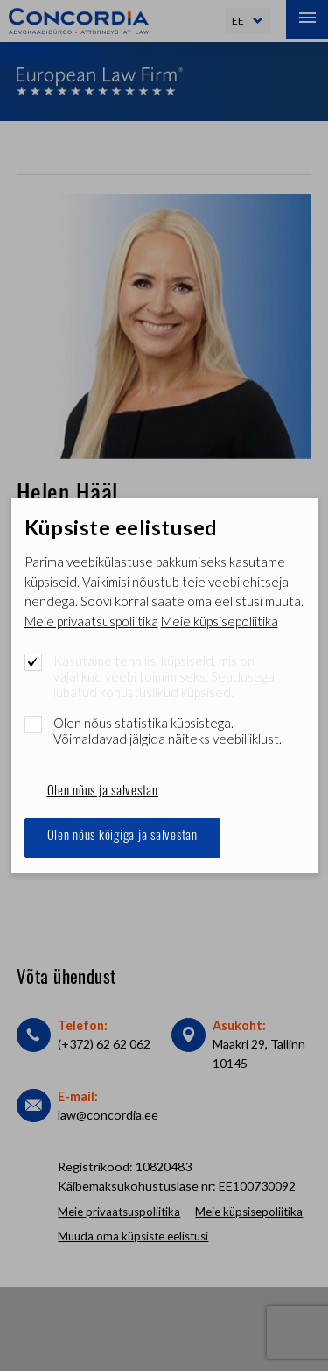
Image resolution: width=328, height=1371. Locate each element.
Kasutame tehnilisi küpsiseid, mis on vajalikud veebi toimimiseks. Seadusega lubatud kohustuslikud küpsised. (164, 676)
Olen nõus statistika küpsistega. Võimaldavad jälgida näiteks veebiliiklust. (167, 730)
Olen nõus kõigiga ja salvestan (122, 837)
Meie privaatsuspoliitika (91, 621)
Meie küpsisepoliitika (219, 621)
